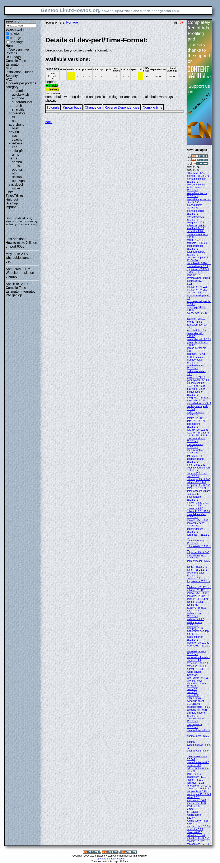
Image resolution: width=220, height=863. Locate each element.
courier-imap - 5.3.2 (197, 266)
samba (17, 162)
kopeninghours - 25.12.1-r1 (196, 530)
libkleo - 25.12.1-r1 (197, 593)
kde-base (16, 143)
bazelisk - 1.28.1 (196, 231)
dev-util (14, 132)
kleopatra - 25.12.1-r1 (199, 485)
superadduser (22, 102)
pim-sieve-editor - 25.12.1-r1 (196, 720)
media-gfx (16, 151)
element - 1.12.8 (196, 292)
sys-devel (16, 184)
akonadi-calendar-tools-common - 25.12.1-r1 (197, 187)
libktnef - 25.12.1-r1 (197, 598)
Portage (11, 53)
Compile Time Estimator (16, 62)
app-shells (16, 124)
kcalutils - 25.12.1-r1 (198, 432)
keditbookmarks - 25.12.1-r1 (196, 460)
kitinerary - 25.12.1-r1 (198, 479)
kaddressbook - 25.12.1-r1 (195, 414)
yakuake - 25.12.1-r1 (198, 838)
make (16, 188)
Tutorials (53, 107)
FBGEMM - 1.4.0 (196, 173)
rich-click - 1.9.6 (195, 782)
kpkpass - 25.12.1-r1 (198, 552)
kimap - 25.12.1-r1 (197, 473)
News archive (19, 49)
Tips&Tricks (14, 196)
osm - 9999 (193, 695)
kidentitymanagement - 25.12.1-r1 (198, 469)
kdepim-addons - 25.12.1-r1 (196, 440)
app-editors (17, 113)
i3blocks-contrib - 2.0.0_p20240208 (196, 384)
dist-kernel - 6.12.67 (198, 286)
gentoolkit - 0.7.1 (196, 353)
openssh (18, 169)
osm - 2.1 (192, 692)
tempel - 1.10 (194, 809)
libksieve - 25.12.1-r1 (198, 596)
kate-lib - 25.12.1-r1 (197, 429)
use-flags (16, 42)
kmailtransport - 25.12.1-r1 (195, 498)
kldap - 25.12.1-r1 (196, 482)
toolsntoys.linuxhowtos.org (21, 224)
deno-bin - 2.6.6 (195, 275)
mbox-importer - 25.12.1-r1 (195, 638)
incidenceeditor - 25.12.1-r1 (196, 393)
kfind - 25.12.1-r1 (196, 464)
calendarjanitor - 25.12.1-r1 (196, 247)
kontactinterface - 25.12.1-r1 (196, 524)
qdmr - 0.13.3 (194, 774)
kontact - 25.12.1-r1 (197, 520)
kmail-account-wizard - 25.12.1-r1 (198, 492)
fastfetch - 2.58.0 (196, 318)
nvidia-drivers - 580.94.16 (195, 673)
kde (14, 147)
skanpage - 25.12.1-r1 (199, 794)
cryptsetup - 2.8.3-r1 (198, 269)
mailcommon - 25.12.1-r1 (194, 615)
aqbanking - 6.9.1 (196, 225)
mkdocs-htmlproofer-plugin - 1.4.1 (198, 659)
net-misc (15, 166)
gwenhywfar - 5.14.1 (198, 380)
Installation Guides (19, 72)
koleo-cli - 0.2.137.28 (198, 511)
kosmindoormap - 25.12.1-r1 (196, 542)
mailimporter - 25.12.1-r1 (194, 624)
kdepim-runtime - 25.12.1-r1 (196, 452)
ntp (14, 173)
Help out (12, 199)
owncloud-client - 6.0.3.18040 (196, 702)
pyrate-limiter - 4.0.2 (198, 762)
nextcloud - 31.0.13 (197, 663)
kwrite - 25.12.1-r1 (197, 578)
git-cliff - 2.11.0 (195, 356)
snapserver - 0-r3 (196, 803)
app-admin (17, 91)
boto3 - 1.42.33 (195, 240)
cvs (14, 136)
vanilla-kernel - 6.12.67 (195, 816)
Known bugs (72, 107)
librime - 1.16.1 (195, 601)
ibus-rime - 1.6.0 (196, 388)
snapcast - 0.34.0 (196, 800)
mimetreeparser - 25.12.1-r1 (196, 653)
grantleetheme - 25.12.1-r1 (195, 367)
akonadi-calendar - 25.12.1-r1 (197, 180)
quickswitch (20, 94)
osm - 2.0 (192, 689)
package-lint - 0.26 (197, 709)
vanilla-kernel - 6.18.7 (199, 820)
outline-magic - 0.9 (197, 698)
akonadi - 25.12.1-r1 (198, 175)
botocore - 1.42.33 (197, 243)
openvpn (18, 181)
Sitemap (12, 203)
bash (15, 128)
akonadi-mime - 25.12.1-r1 (195, 206)
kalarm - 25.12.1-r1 (197, 418)
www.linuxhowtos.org (25, 221)
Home (10, 46)
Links (9, 192)
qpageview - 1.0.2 (196, 776)
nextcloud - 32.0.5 (196, 666)
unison (17, 177)
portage (15, 38)
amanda (18, 98)
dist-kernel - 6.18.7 (197, 289)
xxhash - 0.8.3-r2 (196, 835)
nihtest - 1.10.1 (195, 669)
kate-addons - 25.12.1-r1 (194, 425)
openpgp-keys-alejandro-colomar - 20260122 (197, 683)
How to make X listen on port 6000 (21, 244)
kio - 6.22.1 (193, 476)
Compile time (152, 107)
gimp (15, 154)
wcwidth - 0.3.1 (195, 829)
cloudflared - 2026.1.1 (199, 263)
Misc (9, 68)
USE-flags (13, 57)
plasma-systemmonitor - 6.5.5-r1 (199, 744)
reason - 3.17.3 (195, 779)
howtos (15, 33)
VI (13, 117)
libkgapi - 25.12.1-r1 (198, 590)
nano (15, 121)
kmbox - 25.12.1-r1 (197, 502)
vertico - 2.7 (193, 823)
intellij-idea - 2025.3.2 (198, 397)
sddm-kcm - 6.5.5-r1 (198, 788)
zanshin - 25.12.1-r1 (198, 841)
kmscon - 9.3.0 (195, 508)
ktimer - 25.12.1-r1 (197, 569)
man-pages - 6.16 (196, 628)
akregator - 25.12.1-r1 (199, 222)
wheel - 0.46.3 (194, 832)
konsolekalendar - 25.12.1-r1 (196, 516)
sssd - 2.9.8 (193, 806)
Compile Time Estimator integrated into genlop (21, 291)
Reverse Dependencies (121, 107)
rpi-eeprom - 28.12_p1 (199, 785)
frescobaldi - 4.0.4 (196, 330)
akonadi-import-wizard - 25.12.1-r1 (199, 201)
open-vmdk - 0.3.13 (197, 677)
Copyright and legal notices (110, 858)
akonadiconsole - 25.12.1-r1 (196, 218)
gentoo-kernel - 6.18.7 (199, 339)
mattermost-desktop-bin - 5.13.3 (198, 632)
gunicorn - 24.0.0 (196, 377)
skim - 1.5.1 (193, 797)
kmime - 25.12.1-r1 (197, 505)
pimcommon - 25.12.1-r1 (194, 726)
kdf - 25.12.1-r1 (195, 456)
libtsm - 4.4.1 (194, 610)
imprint (11, 207)
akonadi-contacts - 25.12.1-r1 (197, 195)
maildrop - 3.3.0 (195, 619)
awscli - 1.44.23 (195, 228)
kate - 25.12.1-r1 (196, 421)
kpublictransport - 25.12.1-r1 (196, 557)
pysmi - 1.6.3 (194, 765)
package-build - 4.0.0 (198, 706)
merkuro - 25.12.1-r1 (198, 642)
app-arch (15, 106)
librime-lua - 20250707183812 (196, 606)
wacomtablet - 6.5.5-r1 (199, 826)
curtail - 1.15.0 (194, 272)
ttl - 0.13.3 (192, 811)
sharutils (18, 109)
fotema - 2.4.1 (194, 321)
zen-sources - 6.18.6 (198, 844)
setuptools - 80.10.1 (198, 791)
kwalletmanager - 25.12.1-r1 (196, 574)
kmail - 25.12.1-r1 (196, 488)
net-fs (13, 158)
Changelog (93, 107)
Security (12, 76)
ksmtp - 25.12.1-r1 (197, 566)
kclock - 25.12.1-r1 (197, 435)
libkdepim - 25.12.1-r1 (199, 587)
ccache (17, 139)
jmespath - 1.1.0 (196, 400)
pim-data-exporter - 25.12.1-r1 (197, 714)
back (48, 122)
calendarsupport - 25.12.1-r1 (196, 253)
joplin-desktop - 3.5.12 (199, 403)
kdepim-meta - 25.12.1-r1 (195, 446)
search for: (14, 21)
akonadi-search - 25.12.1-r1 (196, 212)
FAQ (9, 79)
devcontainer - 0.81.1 (198, 278)
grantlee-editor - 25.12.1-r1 (195, 361)
